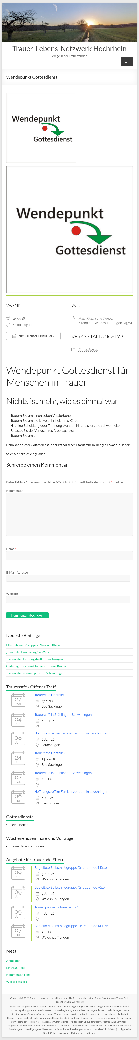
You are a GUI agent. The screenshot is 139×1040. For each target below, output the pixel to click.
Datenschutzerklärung (83, 1033)
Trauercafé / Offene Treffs (54, 1021)
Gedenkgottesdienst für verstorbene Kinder (36, 666)
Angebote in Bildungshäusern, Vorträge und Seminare (98, 1021)
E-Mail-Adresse (18, 572)
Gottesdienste (88, 350)
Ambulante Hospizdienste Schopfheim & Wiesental (66, 1017)
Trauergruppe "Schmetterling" (56, 907)
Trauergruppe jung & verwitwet (70, 1014)
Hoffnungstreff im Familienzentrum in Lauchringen (71, 733)
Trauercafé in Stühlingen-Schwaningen (63, 715)
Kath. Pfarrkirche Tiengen (96, 318)
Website (12, 593)
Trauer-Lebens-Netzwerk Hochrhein (69, 48)
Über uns (64, 1025)
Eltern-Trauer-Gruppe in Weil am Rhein (33, 645)
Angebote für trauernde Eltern (113, 1006)
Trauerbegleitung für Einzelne (79, 1006)
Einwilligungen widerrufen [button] (38, 1029)
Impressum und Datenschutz (87, 1025)
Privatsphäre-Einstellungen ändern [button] (73, 1029)
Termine (34, 1021)
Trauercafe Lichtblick (50, 695)
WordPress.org (16, 981)
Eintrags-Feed (15, 967)
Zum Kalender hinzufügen (33, 336)
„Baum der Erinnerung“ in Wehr (27, 652)
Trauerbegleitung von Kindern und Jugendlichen (79, 1010)
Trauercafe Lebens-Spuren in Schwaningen (35, 673)
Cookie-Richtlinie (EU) (105, 1029)
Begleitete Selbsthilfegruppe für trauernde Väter (70, 887)
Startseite (15, 1006)
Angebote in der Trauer (34, 1006)
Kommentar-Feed (18, 974)
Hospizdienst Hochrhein (102, 1014)
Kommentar (15, 490)
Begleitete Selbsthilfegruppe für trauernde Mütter (71, 868)
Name (11, 549)
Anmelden (13, 960)
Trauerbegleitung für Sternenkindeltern (31, 1010)
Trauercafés (55, 1006)
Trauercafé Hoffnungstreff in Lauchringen (34, 659)
